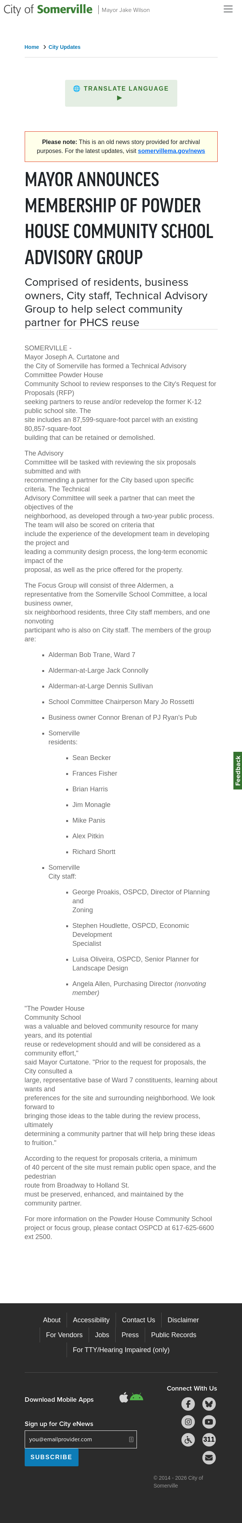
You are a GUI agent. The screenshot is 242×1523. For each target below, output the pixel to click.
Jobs (102, 1335)
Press (130, 1335)
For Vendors (64, 1335)
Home (32, 47)
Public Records (173, 1335)
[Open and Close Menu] (228, 9)
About (52, 1320)
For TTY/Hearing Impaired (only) (121, 1350)
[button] (121, 93)
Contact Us (138, 1320)
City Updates (65, 47)
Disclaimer (183, 1320)
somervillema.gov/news (171, 151)
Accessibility (91, 1320)
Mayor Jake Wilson (126, 10)
